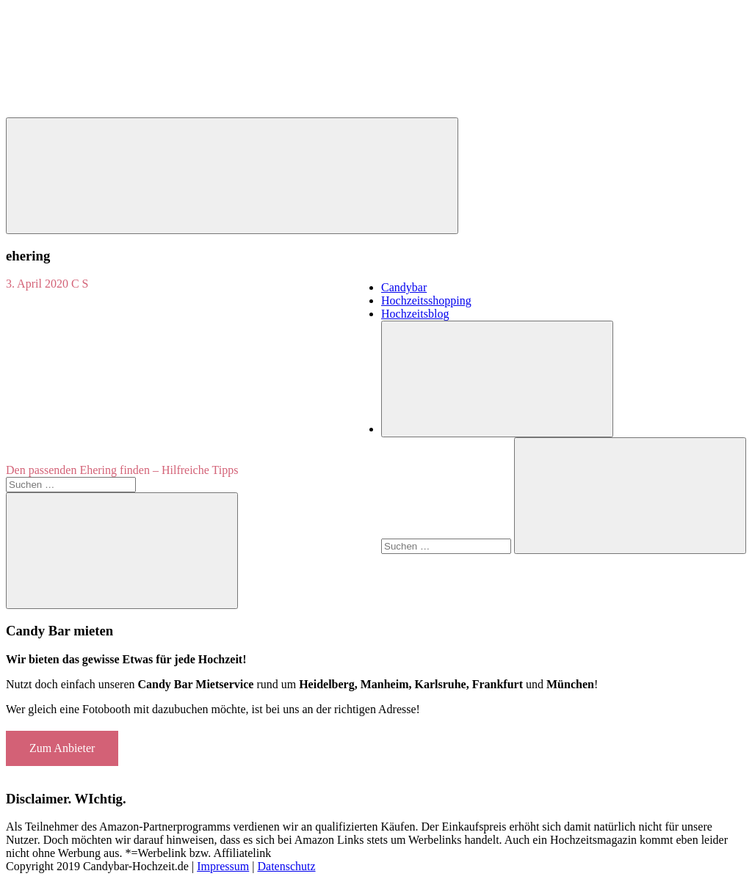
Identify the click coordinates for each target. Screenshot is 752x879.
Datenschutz (286, 866)
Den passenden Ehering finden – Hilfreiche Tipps (122, 470)
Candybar (404, 287)
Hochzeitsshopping (426, 300)
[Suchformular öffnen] (497, 379)
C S (80, 283)
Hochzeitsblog (415, 313)
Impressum (223, 866)
